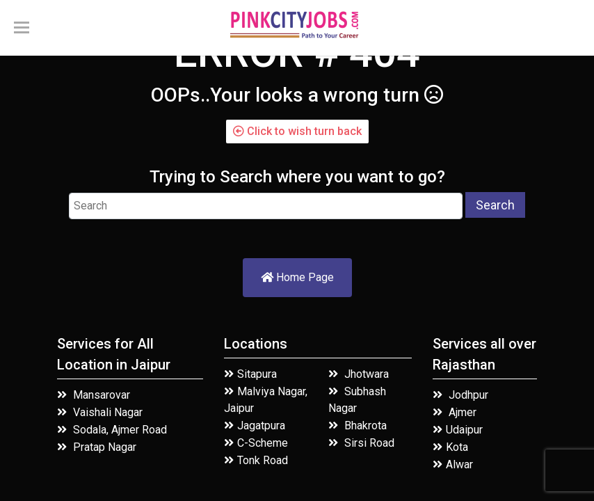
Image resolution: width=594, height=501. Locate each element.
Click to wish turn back (297, 131)
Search (495, 205)
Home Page (297, 277)
